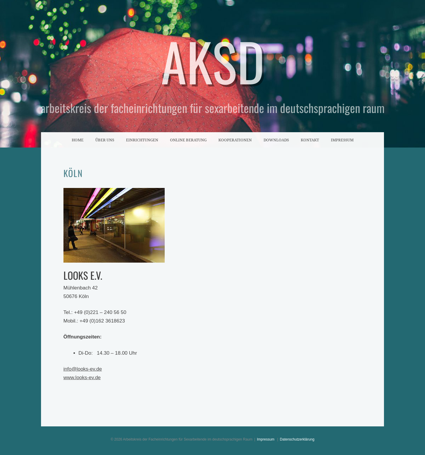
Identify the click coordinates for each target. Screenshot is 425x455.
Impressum (342, 140)
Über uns (104, 140)
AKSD (212, 60)
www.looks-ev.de (82, 377)
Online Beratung (188, 140)
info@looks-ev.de (82, 369)
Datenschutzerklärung (297, 439)
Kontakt (310, 140)
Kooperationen (235, 140)
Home (78, 140)
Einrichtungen (142, 140)
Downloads (276, 140)
